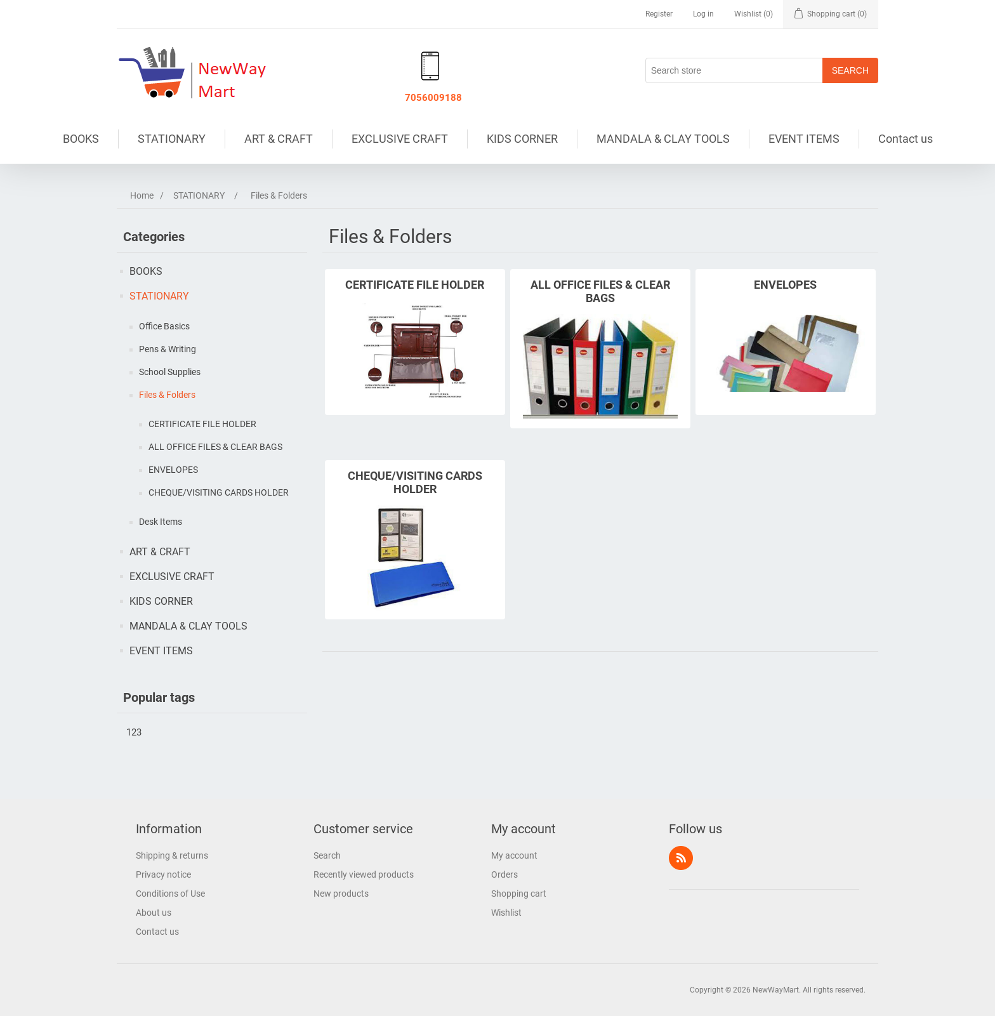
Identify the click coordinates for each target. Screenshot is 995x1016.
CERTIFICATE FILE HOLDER (202, 424)
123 (134, 732)
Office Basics (164, 326)
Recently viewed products (363, 874)
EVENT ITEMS (804, 138)
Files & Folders (167, 395)
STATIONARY (172, 138)
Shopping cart (518, 893)
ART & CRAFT (278, 138)
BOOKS (81, 138)
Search (327, 855)
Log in (703, 14)
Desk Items (160, 522)
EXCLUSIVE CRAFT (400, 138)
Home (142, 195)
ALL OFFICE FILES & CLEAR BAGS (215, 447)
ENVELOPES (173, 470)
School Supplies (170, 372)
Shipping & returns (172, 855)
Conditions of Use (170, 893)
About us (153, 912)
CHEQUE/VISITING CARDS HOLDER (218, 492)
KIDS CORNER (522, 138)
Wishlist (506, 912)
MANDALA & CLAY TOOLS (663, 138)
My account (514, 855)
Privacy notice (163, 874)
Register (659, 14)
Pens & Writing (167, 349)
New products (341, 893)
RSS (681, 858)
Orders (504, 874)
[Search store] (734, 70)
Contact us (905, 138)
